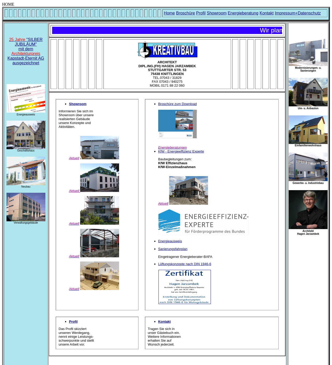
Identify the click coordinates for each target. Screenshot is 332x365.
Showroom (216, 13)
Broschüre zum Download (177, 104)
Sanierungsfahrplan (173, 249)
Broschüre (185, 13)
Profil (200, 13)
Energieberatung (243, 13)
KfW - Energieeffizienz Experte (181, 151)
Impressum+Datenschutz (298, 13)
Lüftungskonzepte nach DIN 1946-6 (184, 264)
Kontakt (267, 13)
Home (169, 13)
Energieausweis (170, 241)
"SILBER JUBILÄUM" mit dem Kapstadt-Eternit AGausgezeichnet (26, 51)
